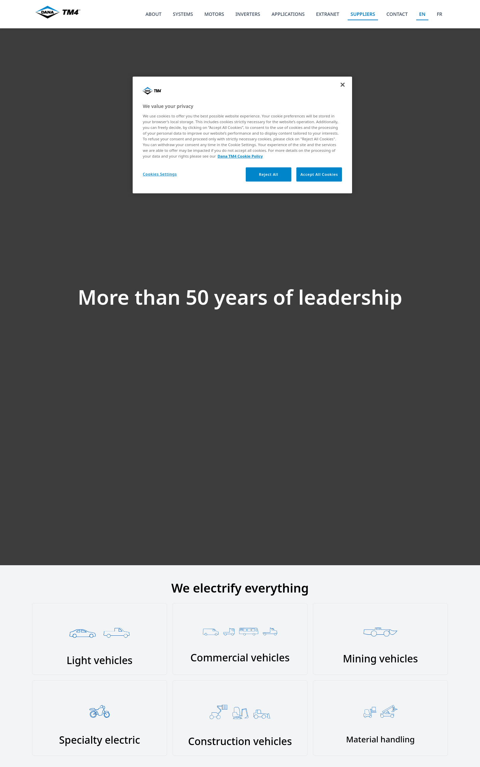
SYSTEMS (183, 14)
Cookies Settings (160, 173)
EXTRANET (327, 14)
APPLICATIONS (287, 14)
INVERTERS (248, 14)
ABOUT (153, 14)
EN (422, 14)
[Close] (342, 84)
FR (439, 14)
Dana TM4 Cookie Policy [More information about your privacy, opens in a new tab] (240, 156)
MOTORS (214, 14)
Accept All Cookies (319, 174)
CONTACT (397, 14)
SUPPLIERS (363, 14)
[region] (242, 135)
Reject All (268, 174)
